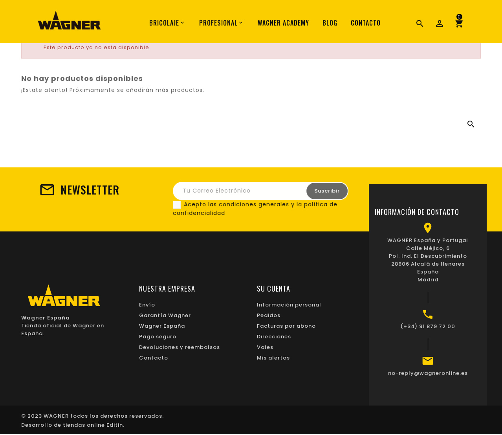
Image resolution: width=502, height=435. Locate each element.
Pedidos (268, 315)
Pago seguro (157, 336)
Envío (147, 304)
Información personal (289, 304)
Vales (265, 347)
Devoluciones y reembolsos (179, 347)
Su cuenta (273, 288)
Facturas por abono (286, 326)
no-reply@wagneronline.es (428, 373)
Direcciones (274, 336)
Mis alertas (273, 358)
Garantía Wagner (165, 315)
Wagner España (162, 326)
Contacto (153, 358)
